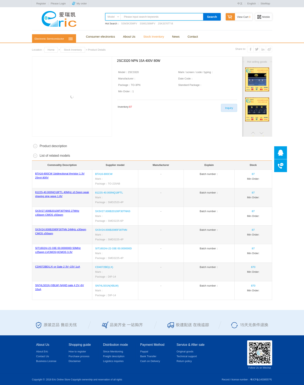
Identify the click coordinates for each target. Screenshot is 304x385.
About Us (129, 36)
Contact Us (42, 356)
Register (41, 3)
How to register (77, 351)
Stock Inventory (153, 36)
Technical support (187, 356)
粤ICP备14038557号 (261, 379)
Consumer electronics (100, 36)
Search (212, 16)
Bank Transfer (148, 356)
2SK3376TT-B (165, 23)
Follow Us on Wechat (259, 354)
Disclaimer (75, 361)
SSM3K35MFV (129, 23)
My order (79, 3)
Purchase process (79, 356)
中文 (240, 3)
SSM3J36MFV (147, 23)
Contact (193, 36)
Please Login (58, 3)
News (176, 36)
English (251, 3)
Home (51, 49)
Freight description (113, 356)
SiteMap (265, 3)
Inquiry (229, 107)
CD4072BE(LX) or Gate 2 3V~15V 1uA (57, 266)
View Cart (238, 17)
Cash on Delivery (150, 361)
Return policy (184, 361)
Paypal (144, 351)
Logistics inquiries (113, 361)
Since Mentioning (113, 351)
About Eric (42, 351)
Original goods (185, 351)
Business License (46, 361)
